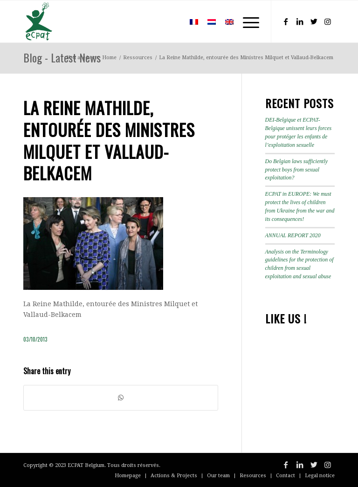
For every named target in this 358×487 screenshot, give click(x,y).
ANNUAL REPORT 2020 (293, 235)
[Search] (171, 21)
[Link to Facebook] (286, 21)
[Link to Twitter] (314, 21)
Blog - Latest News (62, 57)
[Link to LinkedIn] (300, 21)
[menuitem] (171, 21)
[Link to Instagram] (328, 21)
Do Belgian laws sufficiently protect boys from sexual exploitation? (296, 169)
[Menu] (246, 21)
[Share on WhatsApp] (121, 397)
